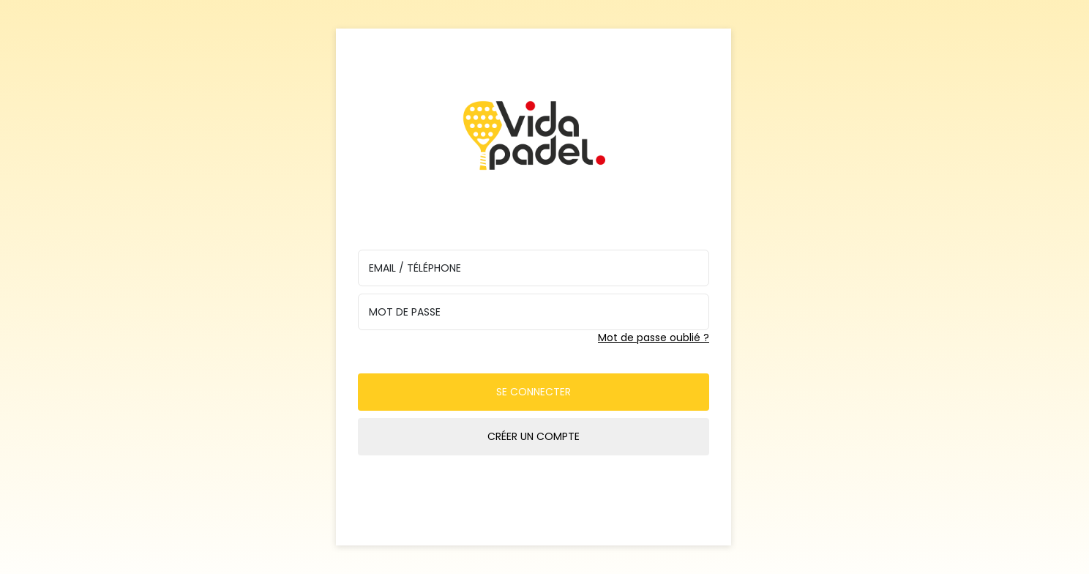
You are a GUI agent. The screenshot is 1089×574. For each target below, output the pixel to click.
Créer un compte (533, 436)
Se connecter (533, 391)
